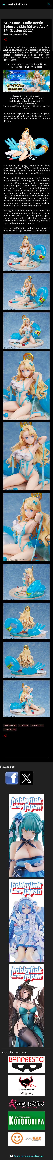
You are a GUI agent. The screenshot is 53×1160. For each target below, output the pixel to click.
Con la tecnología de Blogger (26, 1156)
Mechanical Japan (17, 4)
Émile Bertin (10, 729)
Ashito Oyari (10, 725)
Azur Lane (23, 725)
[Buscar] (49, 4)
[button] (5, 40)
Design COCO (37, 725)
